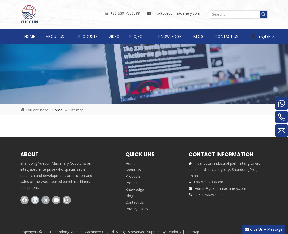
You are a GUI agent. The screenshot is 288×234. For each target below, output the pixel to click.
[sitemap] (144, 74)
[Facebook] (24, 200)
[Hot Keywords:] (263, 14)
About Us (133, 169)
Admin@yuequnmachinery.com (220, 188)
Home (130, 163)
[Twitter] (45, 200)
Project (131, 182)
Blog (129, 195)
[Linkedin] (35, 200)
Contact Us (134, 202)
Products (132, 176)
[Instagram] (67, 200)
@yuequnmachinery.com (179, 13)
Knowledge (134, 189)
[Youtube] (56, 200)
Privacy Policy (136, 208)
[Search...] (235, 14)
